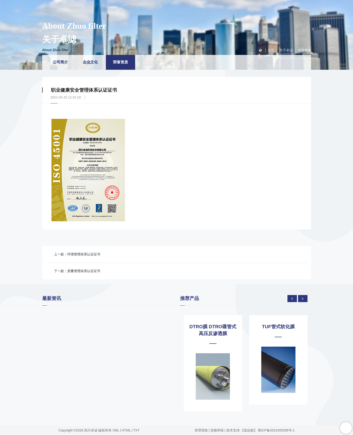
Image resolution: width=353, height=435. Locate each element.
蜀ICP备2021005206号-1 (276, 430)
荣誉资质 (304, 50)
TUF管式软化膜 (278, 326)
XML (115, 430)
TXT (136, 430)
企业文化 (90, 62)
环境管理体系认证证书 (83, 254)
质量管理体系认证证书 (83, 271)
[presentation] (292, 298)
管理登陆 (201, 430)
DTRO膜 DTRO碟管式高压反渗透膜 (212, 330)
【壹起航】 (249, 430)
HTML (126, 430)
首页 (271, 50)
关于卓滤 (286, 50)
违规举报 (217, 430)
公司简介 (60, 62)
